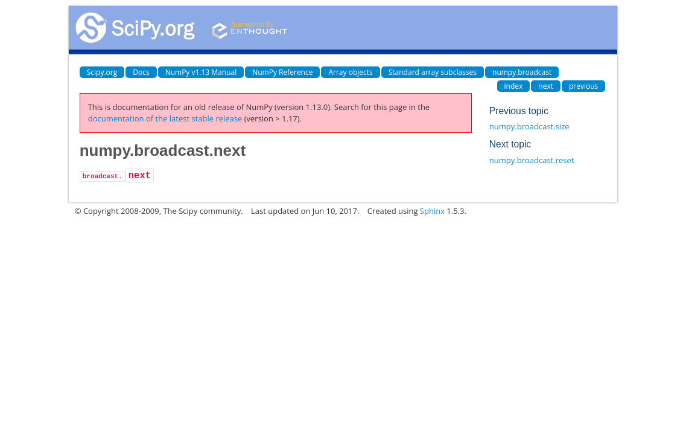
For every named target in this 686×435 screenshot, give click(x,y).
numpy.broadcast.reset (531, 160)
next (545, 86)
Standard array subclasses (433, 72)
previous (583, 86)
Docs (141, 72)
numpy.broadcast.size (529, 126)
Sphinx (432, 210)
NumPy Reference (282, 72)
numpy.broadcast (521, 72)
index (513, 86)
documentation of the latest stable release (165, 118)
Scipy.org (102, 72)
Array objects (350, 72)
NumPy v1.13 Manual (201, 72)
